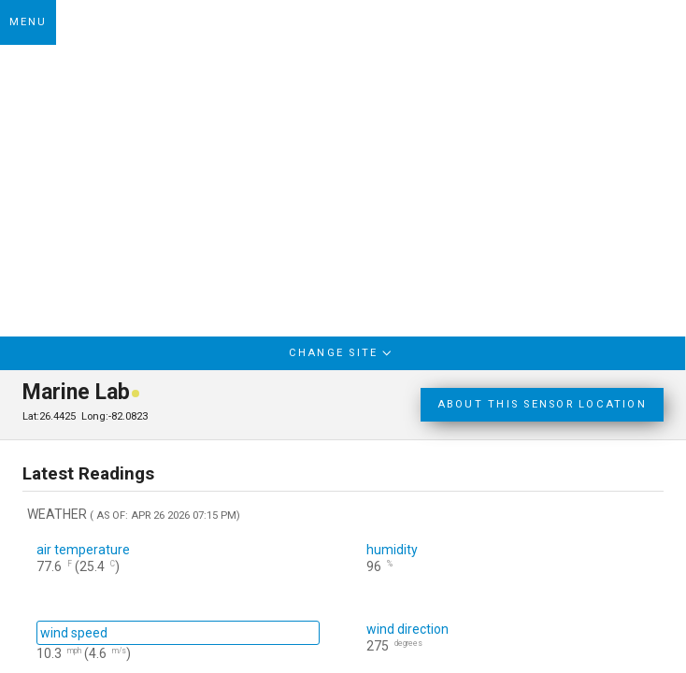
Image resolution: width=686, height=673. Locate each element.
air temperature (83, 549)
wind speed (73, 632)
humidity (392, 549)
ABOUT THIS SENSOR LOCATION (542, 404)
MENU (28, 22)
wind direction (407, 629)
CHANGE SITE (343, 352)
